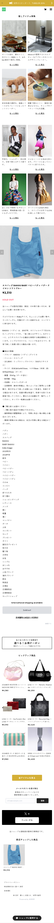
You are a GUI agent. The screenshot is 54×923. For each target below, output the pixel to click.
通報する (48, 624)
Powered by (27, 899)
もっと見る (14, 65)
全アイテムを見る (27, 778)
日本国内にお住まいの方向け (27, 617)
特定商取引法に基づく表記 (13, 886)
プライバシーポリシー (12, 882)
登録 (42, 801)
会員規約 (7, 891)
